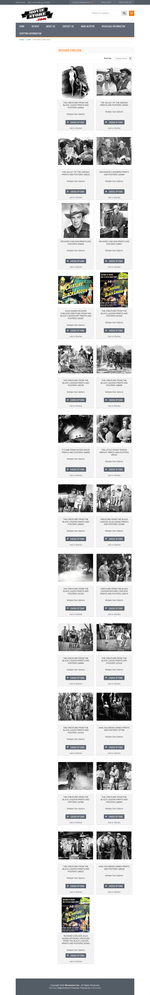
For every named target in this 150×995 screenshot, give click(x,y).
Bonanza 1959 (23, 229)
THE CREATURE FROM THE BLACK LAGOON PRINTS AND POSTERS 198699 (114, 382)
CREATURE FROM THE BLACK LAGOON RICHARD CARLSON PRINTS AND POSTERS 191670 (114, 591)
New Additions (23, 56)
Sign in (30, 2)
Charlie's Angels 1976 (26, 191)
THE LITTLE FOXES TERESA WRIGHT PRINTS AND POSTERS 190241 (114, 452)
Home (21, 40)
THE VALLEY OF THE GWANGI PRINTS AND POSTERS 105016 (76, 173)
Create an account (42, 2)
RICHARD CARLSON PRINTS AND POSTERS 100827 (114, 242)
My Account (20, 2)
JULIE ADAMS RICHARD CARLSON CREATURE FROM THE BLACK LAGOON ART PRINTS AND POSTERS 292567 (75, 315)
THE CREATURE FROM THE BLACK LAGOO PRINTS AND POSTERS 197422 (76, 730)
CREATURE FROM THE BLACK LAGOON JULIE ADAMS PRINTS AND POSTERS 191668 (114, 521)
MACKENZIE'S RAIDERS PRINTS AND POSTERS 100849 (114, 173)
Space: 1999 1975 (25, 202)
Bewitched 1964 (24, 218)
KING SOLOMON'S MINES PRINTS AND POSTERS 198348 (114, 867)
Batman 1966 (23, 181)
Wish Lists (106, 2)
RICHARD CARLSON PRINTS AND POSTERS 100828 (76, 242)
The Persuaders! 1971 (26, 213)
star (28, 40)
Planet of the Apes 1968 (27, 208)
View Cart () (125, 2)
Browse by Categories (26, 72)
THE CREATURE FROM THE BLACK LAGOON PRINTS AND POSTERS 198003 (75, 521)
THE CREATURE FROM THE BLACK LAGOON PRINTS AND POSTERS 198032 (75, 869)
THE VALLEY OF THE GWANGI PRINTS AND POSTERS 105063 (114, 104)
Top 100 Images (24, 67)
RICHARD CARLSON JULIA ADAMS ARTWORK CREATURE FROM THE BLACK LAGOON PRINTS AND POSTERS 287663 (76, 940)
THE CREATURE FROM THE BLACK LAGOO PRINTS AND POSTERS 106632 (35, 142)
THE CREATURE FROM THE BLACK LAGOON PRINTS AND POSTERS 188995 (75, 660)
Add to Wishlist (34, 163)
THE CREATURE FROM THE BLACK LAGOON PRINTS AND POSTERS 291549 (114, 313)
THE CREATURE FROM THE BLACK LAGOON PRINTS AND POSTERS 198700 (75, 382)
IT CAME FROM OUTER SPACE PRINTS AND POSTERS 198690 (76, 451)
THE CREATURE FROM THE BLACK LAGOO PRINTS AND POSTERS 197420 (76, 591)
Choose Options (36, 157)
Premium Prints (23, 88)
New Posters (22, 83)
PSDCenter (96, 988)
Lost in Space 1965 (25, 197)
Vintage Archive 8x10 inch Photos (31, 62)
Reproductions (23, 78)
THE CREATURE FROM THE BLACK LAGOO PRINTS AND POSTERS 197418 (114, 660)
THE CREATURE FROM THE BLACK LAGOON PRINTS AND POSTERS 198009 (114, 799)
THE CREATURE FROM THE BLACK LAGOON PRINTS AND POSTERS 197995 (75, 799)
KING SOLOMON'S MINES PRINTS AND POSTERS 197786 (114, 729)
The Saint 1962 (23, 224)
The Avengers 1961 (25, 186)
